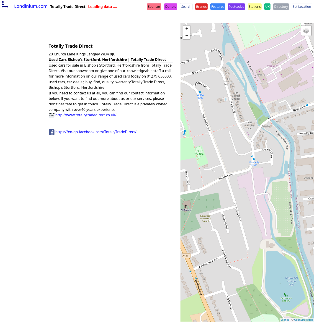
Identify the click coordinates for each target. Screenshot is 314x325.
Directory (281, 6)
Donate (170, 6)
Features (217, 6)
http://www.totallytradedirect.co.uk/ (83, 114)
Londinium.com (24, 6)
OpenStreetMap (303, 319)
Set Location (302, 6)
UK (267, 6)
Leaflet (285, 319)
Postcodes (236, 6)
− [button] (186, 35)
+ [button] (186, 29)
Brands (201, 6)
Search (186, 6)
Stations (255, 6)
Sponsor (154, 6)
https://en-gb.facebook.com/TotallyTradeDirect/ (92, 131)
